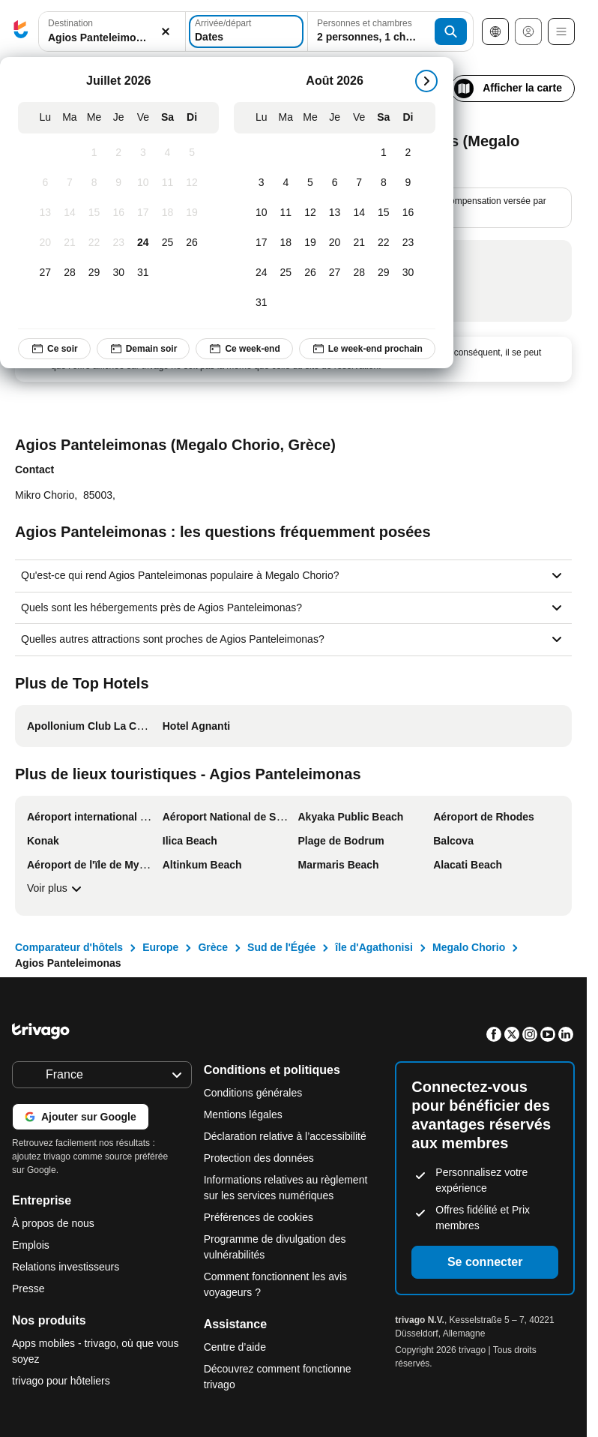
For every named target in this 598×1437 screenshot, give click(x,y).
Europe (160, 947)
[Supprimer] (165, 32)
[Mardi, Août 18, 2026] (286, 243)
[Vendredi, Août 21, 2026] (359, 243)
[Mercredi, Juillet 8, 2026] (94, 183)
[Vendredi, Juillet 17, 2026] (143, 213)
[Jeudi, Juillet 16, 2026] (118, 213)
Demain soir (143, 349)
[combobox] (112, 31)
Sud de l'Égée (281, 947)
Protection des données (259, 1158)
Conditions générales (253, 1093)
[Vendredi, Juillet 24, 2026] (143, 243)
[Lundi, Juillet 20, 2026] (45, 243)
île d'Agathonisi (374, 947)
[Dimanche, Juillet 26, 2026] (192, 243)
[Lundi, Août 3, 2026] (261, 183)
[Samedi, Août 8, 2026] (384, 183)
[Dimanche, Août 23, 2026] (408, 243)
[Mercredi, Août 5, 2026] (310, 183)
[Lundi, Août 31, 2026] (261, 303)
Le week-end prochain (367, 349)
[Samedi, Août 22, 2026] (384, 243)
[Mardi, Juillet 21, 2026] (70, 243)
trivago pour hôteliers (61, 1381)
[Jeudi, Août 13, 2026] (334, 213)
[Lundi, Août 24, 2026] (261, 273)
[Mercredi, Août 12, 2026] (310, 213)
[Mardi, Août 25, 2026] (286, 273)
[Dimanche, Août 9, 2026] (408, 183)
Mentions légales (243, 1114)
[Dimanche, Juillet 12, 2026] (192, 183)
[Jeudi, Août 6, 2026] (334, 183)
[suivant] (426, 81)
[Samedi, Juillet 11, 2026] (167, 183)
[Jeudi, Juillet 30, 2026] (118, 273)
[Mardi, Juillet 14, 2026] (70, 213)
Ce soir (54, 349)
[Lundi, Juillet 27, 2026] (45, 273)
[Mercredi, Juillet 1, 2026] (94, 153)
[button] (112, 32)
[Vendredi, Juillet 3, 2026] (143, 153)
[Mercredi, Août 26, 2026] (310, 273)
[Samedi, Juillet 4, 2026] (167, 153)
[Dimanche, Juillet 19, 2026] (192, 213)
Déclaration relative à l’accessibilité (285, 1136)
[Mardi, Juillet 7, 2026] (70, 183)
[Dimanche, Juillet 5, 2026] (192, 153)
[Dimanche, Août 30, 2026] (408, 273)
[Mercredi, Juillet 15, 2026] (94, 213)
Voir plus (56, 889)
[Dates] (246, 31)
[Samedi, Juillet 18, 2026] (167, 213)
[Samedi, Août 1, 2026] (384, 153)
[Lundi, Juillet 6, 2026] (45, 183)
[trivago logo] (21, 32)
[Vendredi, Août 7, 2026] (359, 183)
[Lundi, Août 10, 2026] (261, 213)
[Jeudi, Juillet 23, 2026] (118, 243)
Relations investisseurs (65, 1267)
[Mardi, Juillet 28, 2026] (70, 273)
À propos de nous (53, 1223)
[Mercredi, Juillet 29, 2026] (94, 273)
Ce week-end (244, 349)
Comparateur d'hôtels (69, 947)
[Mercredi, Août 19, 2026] (310, 243)
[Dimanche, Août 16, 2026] (408, 213)
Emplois (30, 1245)
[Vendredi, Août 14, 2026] (359, 213)
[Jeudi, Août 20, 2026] (334, 243)
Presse (28, 1288)
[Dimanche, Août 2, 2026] (408, 153)
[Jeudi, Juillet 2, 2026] (118, 153)
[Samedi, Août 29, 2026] (384, 273)
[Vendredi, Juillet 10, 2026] (143, 183)
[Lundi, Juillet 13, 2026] (45, 213)
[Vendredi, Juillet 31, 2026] (143, 273)
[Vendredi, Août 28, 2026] (359, 273)
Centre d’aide (235, 1347)
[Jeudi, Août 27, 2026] (334, 273)
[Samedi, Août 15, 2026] (384, 213)
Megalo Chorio (468, 947)
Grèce (213, 947)
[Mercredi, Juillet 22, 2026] (94, 243)
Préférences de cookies (260, 1217)
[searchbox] (112, 38)
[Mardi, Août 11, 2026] (286, 213)
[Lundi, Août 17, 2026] (261, 243)
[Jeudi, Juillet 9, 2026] (118, 183)
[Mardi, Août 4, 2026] (286, 183)
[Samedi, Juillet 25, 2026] (167, 243)
